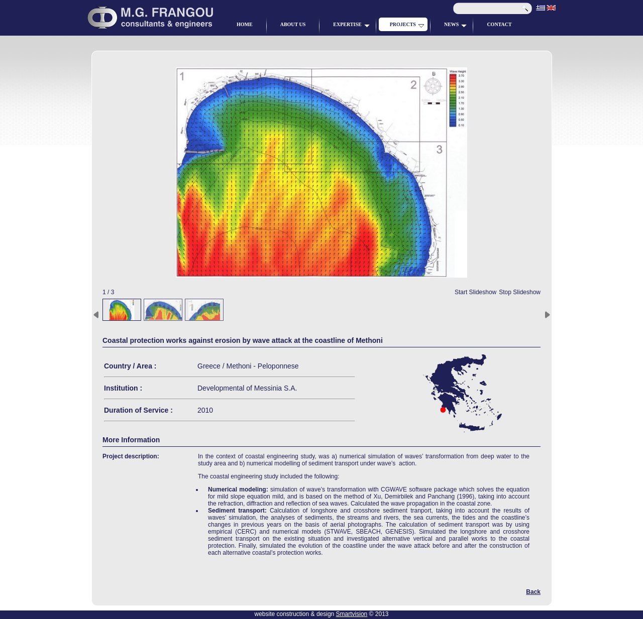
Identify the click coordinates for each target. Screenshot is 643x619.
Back (533, 591)
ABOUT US (293, 24)
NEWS (455, 25)
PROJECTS (407, 25)
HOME (245, 24)
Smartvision (352, 613)
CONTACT (499, 24)
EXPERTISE (351, 25)
